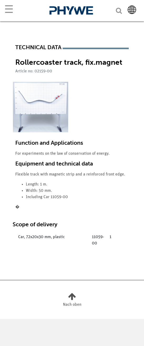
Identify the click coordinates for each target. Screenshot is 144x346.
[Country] (132, 10)
